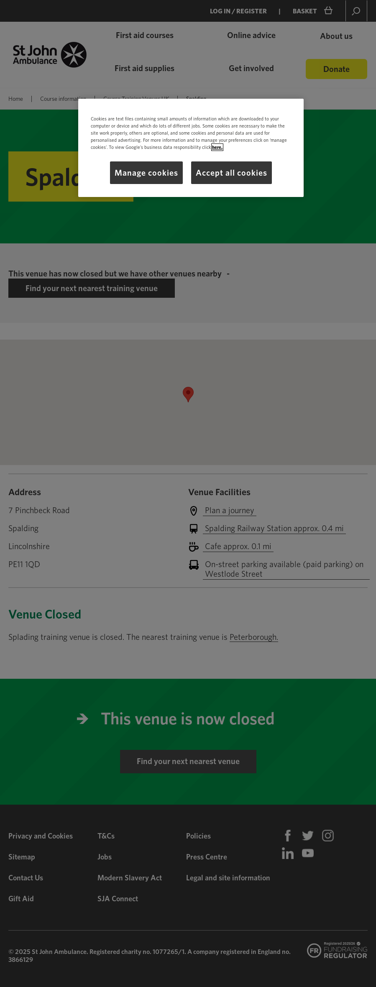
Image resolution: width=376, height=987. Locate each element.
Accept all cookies (231, 173)
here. (217, 147)
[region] (191, 148)
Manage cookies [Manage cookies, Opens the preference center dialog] (146, 173)
